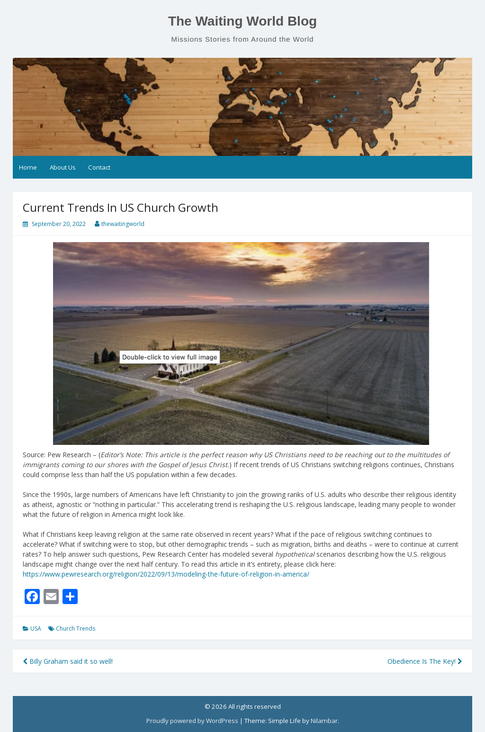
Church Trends (75, 628)
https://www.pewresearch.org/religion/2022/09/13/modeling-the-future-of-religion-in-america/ (166, 573)
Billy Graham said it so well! (68, 661)
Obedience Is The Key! (424, 661)
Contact (99, 167)
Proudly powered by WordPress (192, 720)
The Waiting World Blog (242, 21)
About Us (63, 167)
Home (28, 167)
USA (35, 628)
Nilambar (324, 720)
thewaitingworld (122, 224)
